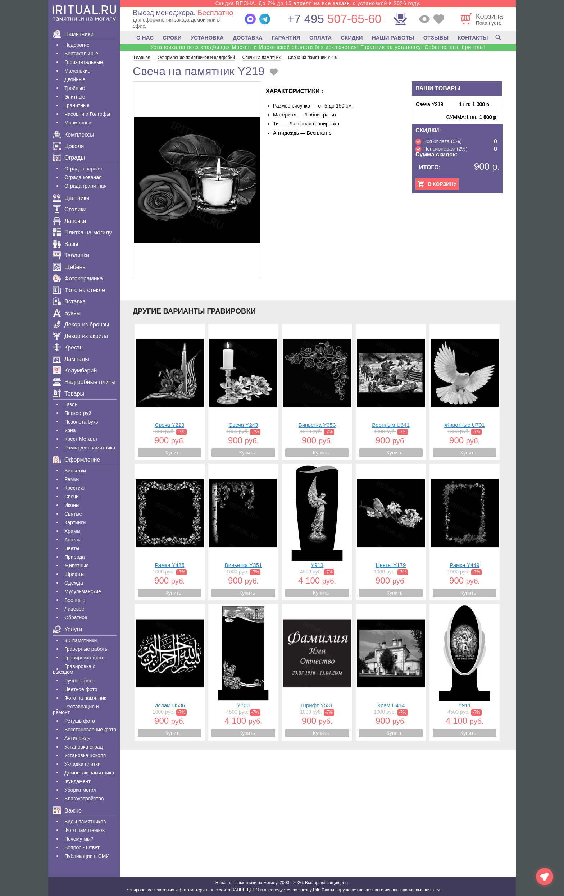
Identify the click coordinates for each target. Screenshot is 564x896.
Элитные (74, 97)
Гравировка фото (84, 657)
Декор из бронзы (81, 324)
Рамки (71, 479)
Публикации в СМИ (86, 856)
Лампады (71, 359)
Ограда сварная (83, 169)
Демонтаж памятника (89, 773)
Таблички (71, 255)
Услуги (67, 629)
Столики (69, 209)
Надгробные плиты (84, 382)
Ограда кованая (83, 177)
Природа (74, 557)
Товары (68, 393)
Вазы (65, 244)
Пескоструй (77, 413)
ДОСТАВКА (248, 38)
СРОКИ (172, 38)
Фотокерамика (78, 278)
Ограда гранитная (85, 186)
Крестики (75, 488)
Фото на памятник (85, 698)
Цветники (71, 198)
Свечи (71, 496)
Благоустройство (84, 798)
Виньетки (75, 471)
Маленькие (77, 71)
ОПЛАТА (320, 38)
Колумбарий (75, 370)
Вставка (69, 301)
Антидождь (77, 738)
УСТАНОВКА (207, 38)
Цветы (71, 548)
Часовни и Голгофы (87, 114)
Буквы (67, 313)
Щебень (69, 267)
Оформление (76, 459)
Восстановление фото (90, 729)
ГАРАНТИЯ (286, 38)
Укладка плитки (82, 764)
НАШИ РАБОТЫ (393, 38)
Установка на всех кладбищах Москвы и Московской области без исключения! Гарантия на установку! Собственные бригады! (318, 47)
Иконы (71, 505)
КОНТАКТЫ (473, 38)
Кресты (68, 347)
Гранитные (77, 105)
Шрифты (74, 574)
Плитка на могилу (82, 232)
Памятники (73, 34)
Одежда (73, 583)
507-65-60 (334, 19)
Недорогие (77, 45)
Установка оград (83, 747)
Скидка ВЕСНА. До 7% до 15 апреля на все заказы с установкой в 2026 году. (317, 3)
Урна (70, 430)
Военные (74, 600)
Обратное (75, 617)
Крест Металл (80, 439)
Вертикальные (81, 53)
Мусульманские (82, 591)
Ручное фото (79, 681)
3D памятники (80, 640)
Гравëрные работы (86, 649)
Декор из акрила (80, 336)
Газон (70, 404)
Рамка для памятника (89, 448)
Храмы (72, 531)
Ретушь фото (79, 721)
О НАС (145, 38)
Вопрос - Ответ (82, 847)
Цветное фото (80, 689)
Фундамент (77, 781)
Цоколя (68, 146)
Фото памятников (84, 830)
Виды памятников (85, 821)
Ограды (69, 157)
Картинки (75, 522)
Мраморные (78, 122)
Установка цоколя (85, 755)
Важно (67, 810)
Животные (76, 565)
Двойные (74, 79)
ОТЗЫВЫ (436, 38)
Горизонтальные (83, 62)
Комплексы (73, 134)
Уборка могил (80, 790)
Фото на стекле (79, 290)
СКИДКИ (352, 38)
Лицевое (74, 609)
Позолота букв (81, 422)
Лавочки (69, 221)
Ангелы (72, 540)
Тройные (74, 88)
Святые (73, 514)
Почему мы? (79, 839)
